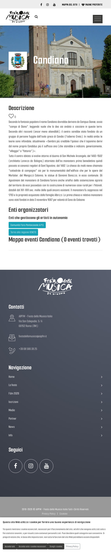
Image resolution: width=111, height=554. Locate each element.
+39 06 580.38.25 (28, 349)
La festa (55, 385)
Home (55, 377)
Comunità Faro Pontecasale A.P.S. (27, 225)
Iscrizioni (55, 402)
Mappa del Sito (69, 4)
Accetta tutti (10, 546)
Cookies (63, 513)
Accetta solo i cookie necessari (32, 546)
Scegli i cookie (56, 546)
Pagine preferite (93, 4)
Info (55, 435)
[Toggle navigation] (98, 19)
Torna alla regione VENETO (23, 232)
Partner (55, 418)
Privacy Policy (49, 513)
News (55, 427)
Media (55, 410)
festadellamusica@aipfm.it (33, 336)
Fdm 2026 (55, 393)
